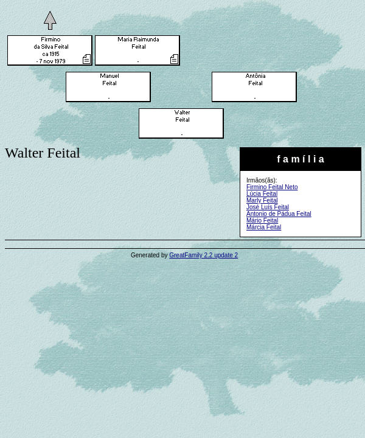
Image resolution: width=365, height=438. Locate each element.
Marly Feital (262, 200)
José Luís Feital (267, 207)
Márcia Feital (263, 227)
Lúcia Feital (261, 193)
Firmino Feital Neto (271, 187)
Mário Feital (262, 220)
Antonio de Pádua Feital (278, 213)
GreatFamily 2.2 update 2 (203, 255)
